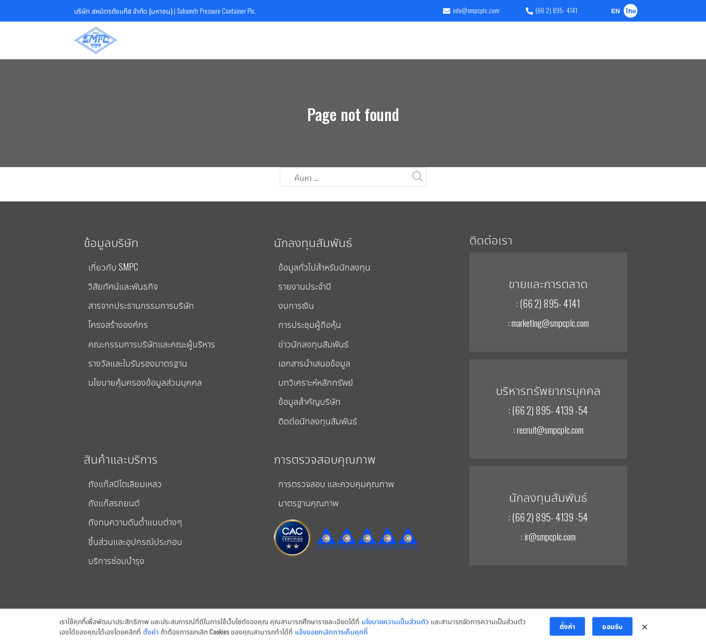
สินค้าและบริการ (206, 40)
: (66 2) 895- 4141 (548, 303)
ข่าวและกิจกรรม (528, 40)
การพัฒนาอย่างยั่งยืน (404, 40)
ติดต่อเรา (624, 40)
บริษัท (162, 40)
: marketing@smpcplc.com (548, 322)
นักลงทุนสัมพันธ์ (338, 40)
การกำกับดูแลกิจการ (470, 40)
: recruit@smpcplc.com (548, 429)
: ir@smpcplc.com (548, 536)
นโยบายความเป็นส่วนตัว (395, 634)
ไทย (631, 11)
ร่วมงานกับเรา (583, 40)
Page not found (353, 113)
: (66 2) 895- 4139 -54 (548, 410)
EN (615, 11)
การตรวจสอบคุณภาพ (271, 40)
